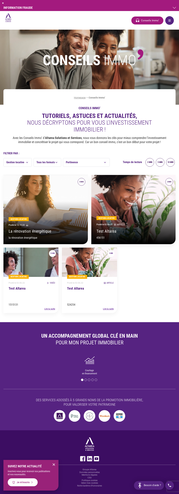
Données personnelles (89, 472)
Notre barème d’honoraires (89, 486)
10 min (170, 162)
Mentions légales (89, 475)
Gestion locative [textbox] (15, 162)
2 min (149, 162)
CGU (90, 477)
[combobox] (17, 162)
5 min (160, 162)
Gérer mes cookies (89, 483)
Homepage (80, 97)
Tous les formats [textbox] (45, 162)
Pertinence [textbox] (72, 162)
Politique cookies (89, 480)
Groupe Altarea (89, 469)
